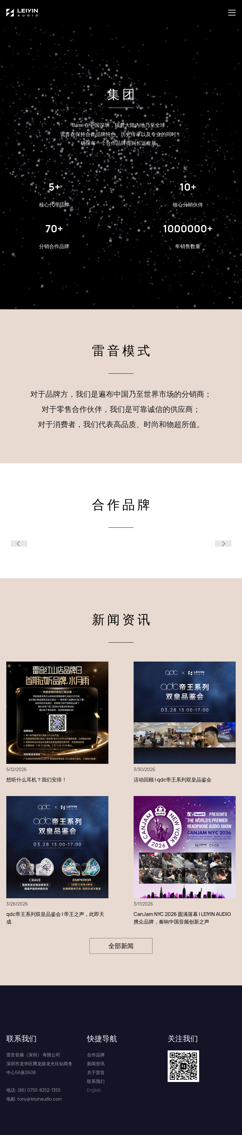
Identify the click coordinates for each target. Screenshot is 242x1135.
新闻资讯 (96, 1064)
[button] (233, 12)
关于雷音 (96, 1072)
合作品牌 (96, 1055)
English (94, 1090)
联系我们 (96, 1081)
